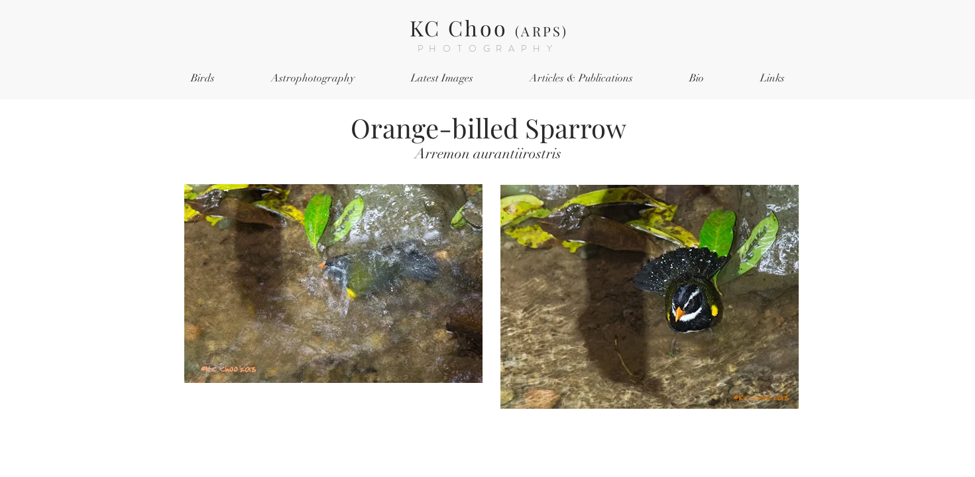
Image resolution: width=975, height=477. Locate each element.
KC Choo (489, 27)
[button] (203, 78)
